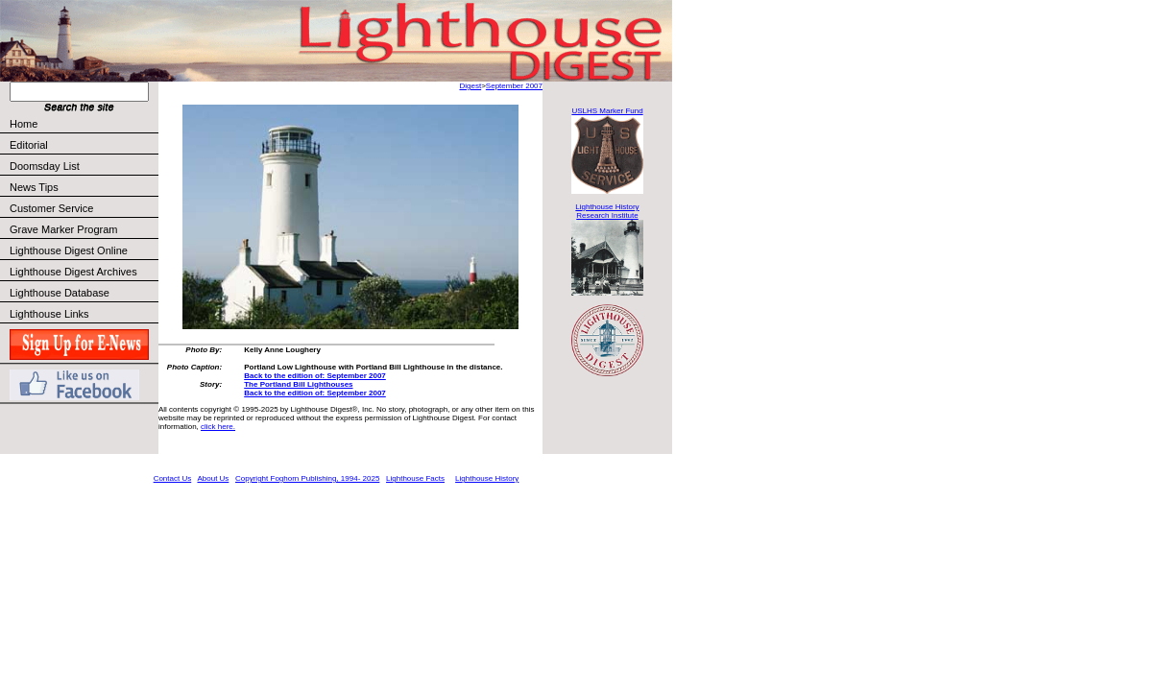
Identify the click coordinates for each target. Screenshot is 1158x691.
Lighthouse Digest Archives (73, 271)
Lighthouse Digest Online (69, 250)
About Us (213, 478)
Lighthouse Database (59, 292)
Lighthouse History (487, 478)
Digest (470, 86)
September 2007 (514, 86)
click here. (218, 426)
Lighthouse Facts (415, 478)
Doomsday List (45, 166)
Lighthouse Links (49, 314)
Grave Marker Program (63, 229)
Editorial (83, 145)
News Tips (34, 187)
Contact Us (173, 478)
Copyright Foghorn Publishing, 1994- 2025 (307, 478)
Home (23, 124)
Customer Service (83, 208)
